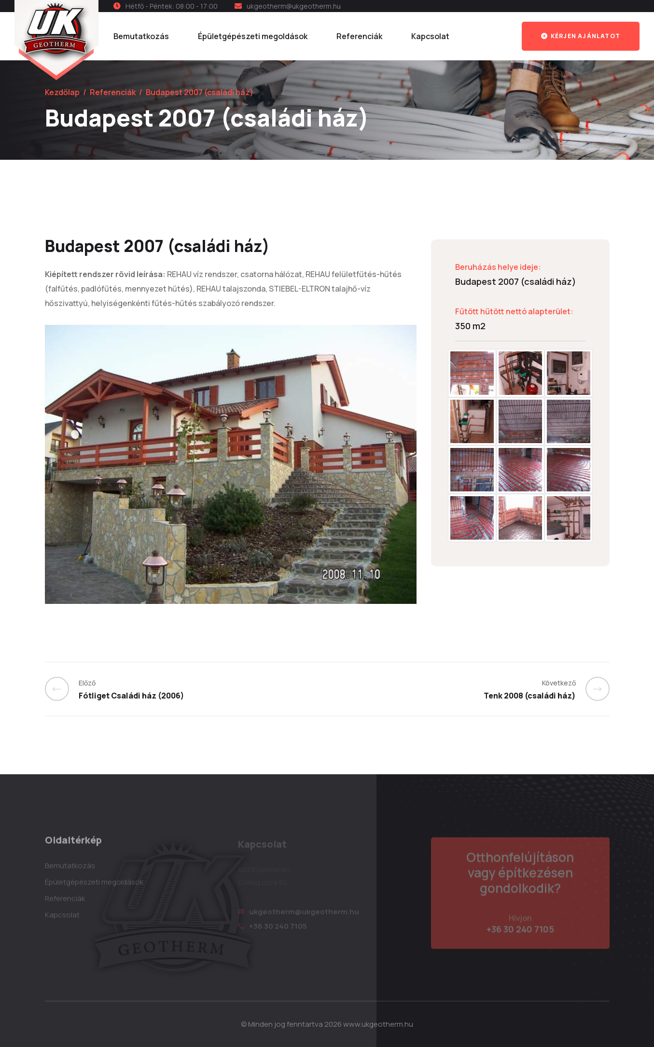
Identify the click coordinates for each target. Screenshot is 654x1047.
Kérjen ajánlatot (580, 36)
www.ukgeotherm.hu (378, 1024)
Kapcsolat (430, 36)
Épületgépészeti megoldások (252, 36)
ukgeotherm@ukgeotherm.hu (294, 6)
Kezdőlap (62, 92)
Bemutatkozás (141, 36)
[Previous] (62, 689)
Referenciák (359, 36)
